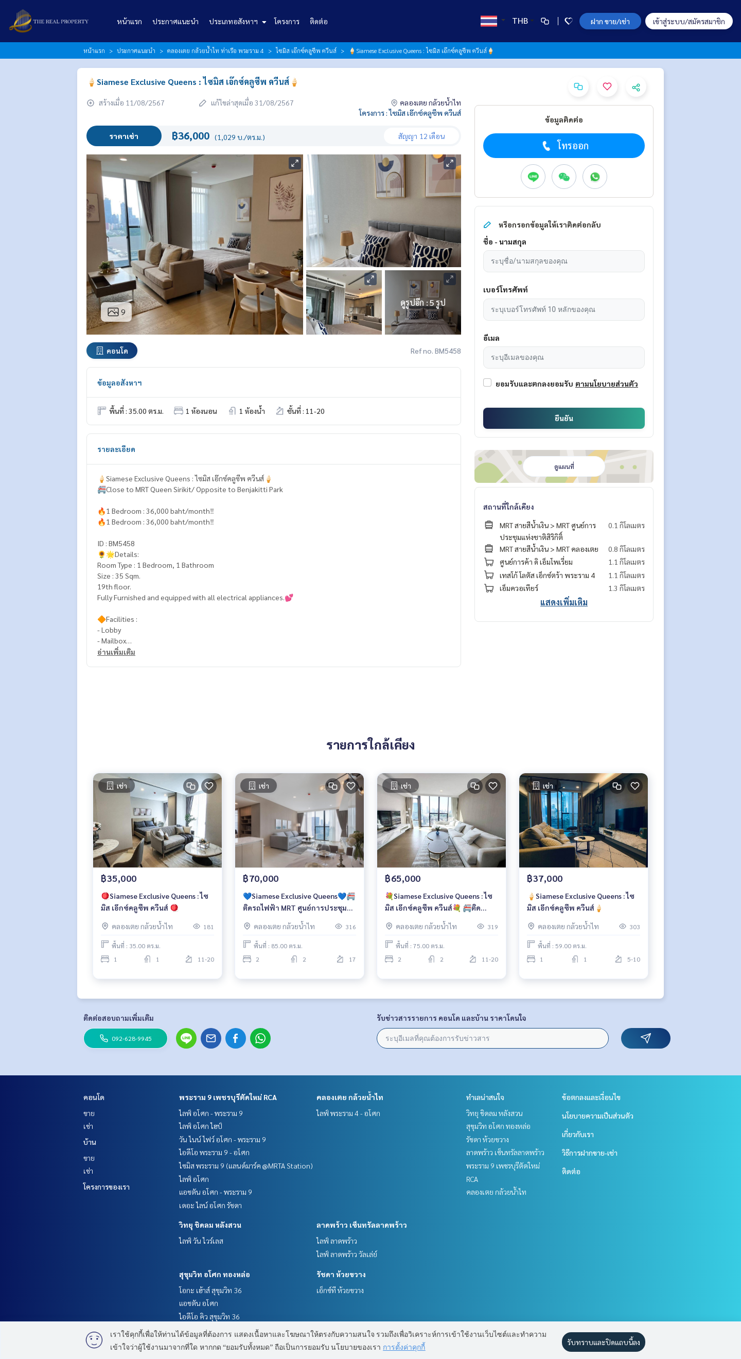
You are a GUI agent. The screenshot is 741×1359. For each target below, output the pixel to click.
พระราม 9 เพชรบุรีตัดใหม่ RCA (228, 1097)
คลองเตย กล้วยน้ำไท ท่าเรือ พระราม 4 (215, 50)
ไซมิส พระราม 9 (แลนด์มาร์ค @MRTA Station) (246, 1165)
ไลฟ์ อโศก (194, 1178)
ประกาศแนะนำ (175, 21)
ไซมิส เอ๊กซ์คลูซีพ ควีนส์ (306, 50)
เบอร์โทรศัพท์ (505, 289)
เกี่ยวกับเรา (578, 1134)
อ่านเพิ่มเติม (116, 651)
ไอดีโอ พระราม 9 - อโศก (214, 1152)
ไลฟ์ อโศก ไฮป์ (200, 1125)
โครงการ (286, 21)
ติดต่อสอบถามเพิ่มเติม (118, 1017)
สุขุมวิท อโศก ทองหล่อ (214, 1274)
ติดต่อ (319, 21)
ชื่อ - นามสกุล (504, 241)
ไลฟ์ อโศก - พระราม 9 (211, 1113)
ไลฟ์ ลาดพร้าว (336, 1240)
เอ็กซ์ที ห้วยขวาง (340, 1290)
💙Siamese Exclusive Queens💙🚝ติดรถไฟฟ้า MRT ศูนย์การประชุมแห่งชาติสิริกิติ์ (299, 907)
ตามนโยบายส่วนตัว (606, 383)
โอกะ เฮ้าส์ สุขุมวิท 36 (210, 1290)
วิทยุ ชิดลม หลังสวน (210, 1224)
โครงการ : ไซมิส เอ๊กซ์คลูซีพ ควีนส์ (410, 112)
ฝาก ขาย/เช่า (610, 21)
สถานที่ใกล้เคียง (508, 506)
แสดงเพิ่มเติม (564, 602)
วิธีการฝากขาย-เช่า (589, 1152)
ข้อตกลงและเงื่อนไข (591, 1097)
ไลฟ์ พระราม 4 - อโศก (348, 1113)
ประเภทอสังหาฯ (236, 21)
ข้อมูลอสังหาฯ (119, 382)
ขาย (89, 1113)
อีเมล (491, 337)
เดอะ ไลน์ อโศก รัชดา (210, 1205)
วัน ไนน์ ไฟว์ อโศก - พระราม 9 (222, 1139)
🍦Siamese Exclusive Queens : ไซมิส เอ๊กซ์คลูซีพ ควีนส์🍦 (580, 906)
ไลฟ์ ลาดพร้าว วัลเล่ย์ (346, 1254)
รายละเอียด (116, 449)
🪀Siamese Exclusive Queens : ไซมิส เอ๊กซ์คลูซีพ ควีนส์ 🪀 (154, 906)
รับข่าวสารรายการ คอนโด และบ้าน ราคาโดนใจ (451, 1017)
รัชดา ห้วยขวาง (341, 1274)
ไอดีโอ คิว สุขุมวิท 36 (209, 1316)
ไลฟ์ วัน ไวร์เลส (201, 1240)
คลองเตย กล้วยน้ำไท (349, 1097)
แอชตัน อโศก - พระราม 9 (215, 1191)
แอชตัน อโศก (198, 1303)
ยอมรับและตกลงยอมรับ (534, 383)
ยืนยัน (564, 418)
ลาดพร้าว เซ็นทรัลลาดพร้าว (361, 1224)
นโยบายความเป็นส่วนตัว (597, 1115)
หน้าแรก (129, 21)
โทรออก (564, 146)
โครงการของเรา (106, 1186)
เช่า (88, 1125)
